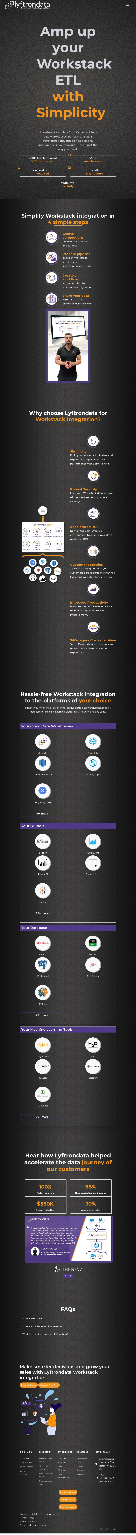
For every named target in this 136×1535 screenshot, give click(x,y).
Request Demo (28, 1386)
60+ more (42, 1118)
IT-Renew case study (45, 1461)
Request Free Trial (49, 1386)
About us (62, 1464)
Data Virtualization (63, 1477)
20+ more (42, 1016)
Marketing (81, 1476)
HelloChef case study (46, 1476)
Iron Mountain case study (45, 1469)
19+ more (42, 815)
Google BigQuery (24, 1474)
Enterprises (81, 1460)
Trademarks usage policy (33, 1526)
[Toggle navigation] (128, 6)
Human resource (80, 1470)
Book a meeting (68, 1508)
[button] (70, 1277)
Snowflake (25, 1460)
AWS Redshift (26, 1464)
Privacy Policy (27, 1519)
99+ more (42, 914)
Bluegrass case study (45, 1484)
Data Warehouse (63, 1470)
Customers (63, 1460)
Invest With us (68, 1501)
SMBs (79, 1464)
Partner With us (68, 1493)
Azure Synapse (26, 1468)
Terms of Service (28, 1523)
